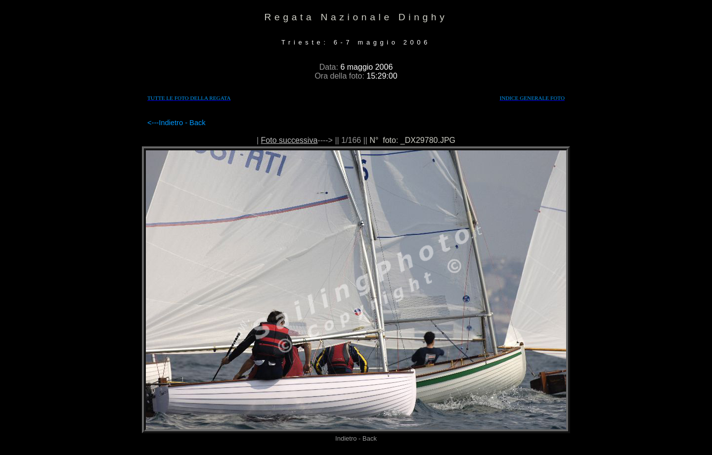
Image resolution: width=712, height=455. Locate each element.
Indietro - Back (182, 123)
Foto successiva (289, 140)
